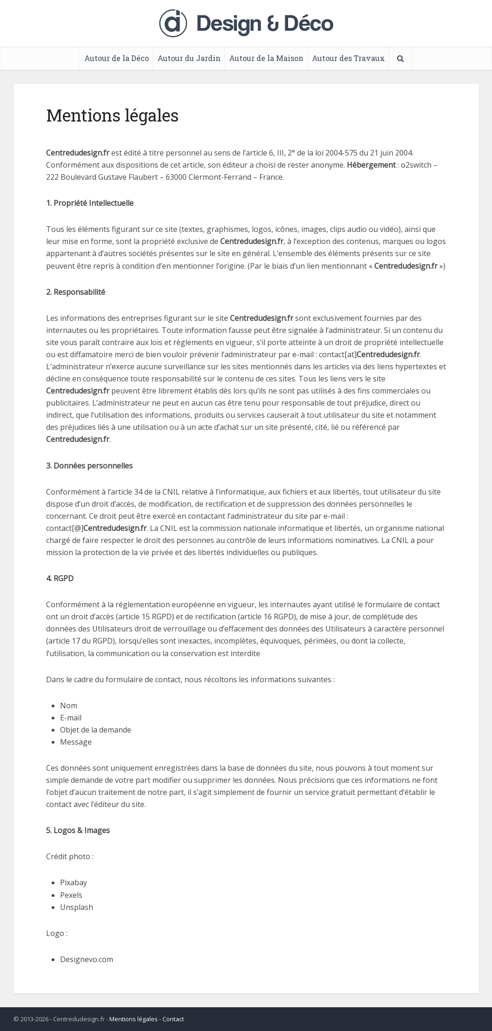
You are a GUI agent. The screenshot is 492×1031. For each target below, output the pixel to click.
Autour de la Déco (116, 58)
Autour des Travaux (348, 58)
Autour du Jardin (189, 58)
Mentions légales (133, 1019)
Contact (173, 1019)
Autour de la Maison (266, 58)
